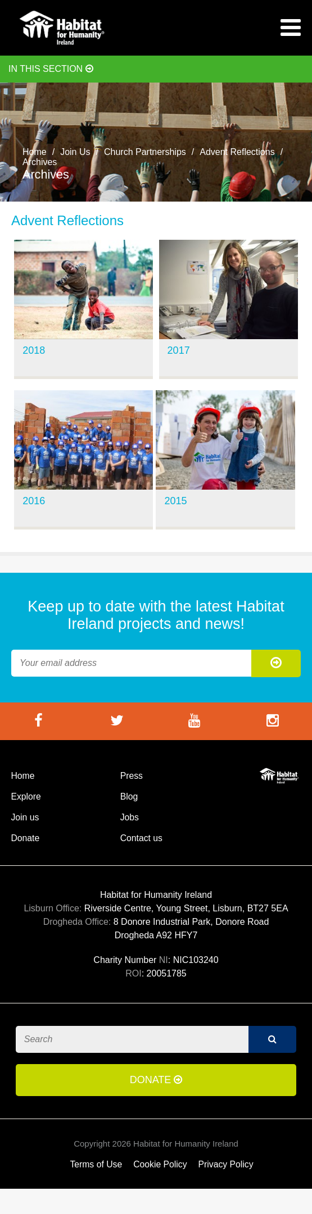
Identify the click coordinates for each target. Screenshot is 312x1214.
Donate (25, 838)
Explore (25, 796)
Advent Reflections (237, 152)
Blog (129, 796)
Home (34, 152)
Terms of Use (96, 1164)
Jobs (129, 817)
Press (131, 776)
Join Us (75, 152)
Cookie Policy (160, 1164)
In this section (50, 69)
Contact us (141, 838)
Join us (25, 817)
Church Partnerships (145, 152)
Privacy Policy (226, 1164)
